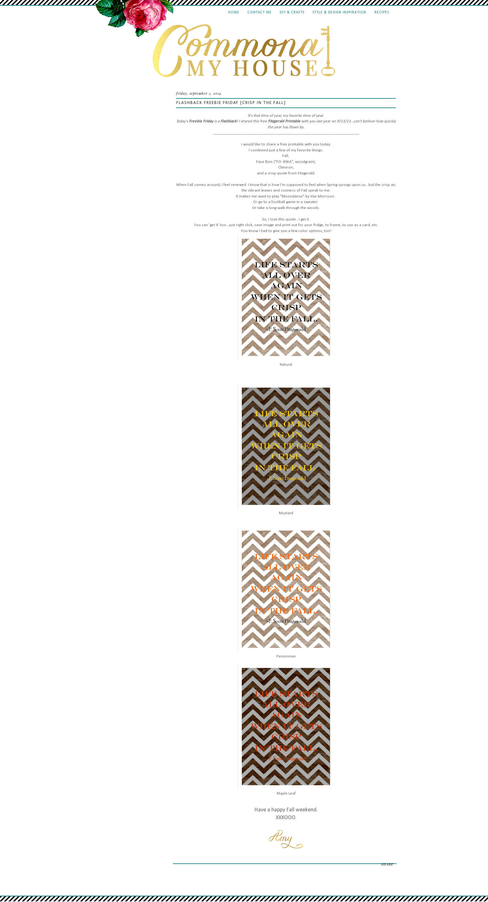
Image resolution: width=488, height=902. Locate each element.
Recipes (381, 12)
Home (233, 12)
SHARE (387, 864)
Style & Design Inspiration (339, 12)
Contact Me (259, 12)
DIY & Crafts (292, 12)
